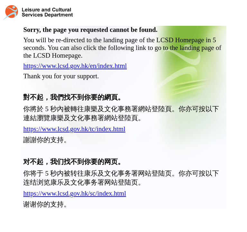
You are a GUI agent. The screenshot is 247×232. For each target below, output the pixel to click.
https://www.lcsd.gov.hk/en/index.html (75, 65)
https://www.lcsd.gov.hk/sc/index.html (74, 193)
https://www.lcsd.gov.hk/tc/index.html (74, 128)
